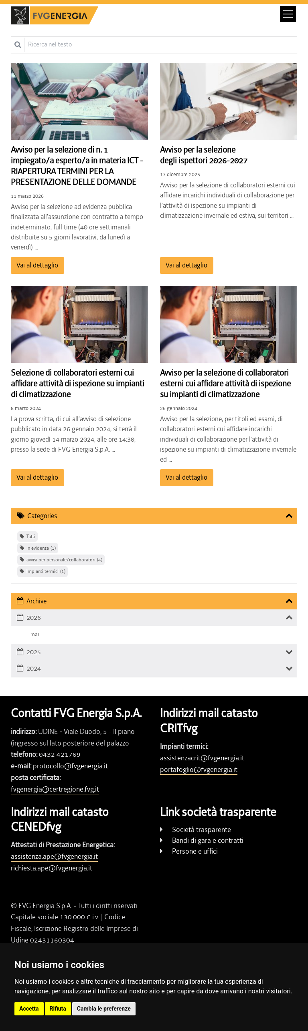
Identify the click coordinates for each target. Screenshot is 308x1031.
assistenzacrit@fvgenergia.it (202, 758)
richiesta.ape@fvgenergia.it (51, 868)
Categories (42, 515)
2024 (33, 668)
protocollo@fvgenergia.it (70, 766)
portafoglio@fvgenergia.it (198, 769)
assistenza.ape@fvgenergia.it (54, 856)
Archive (36, 601)
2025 (33, 651)
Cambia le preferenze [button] (104, 1008)
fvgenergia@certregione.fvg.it (55, 789)
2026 (33, 617)
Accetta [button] (29, 1008)
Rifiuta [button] (58, 1008)
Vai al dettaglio (37, 265)
